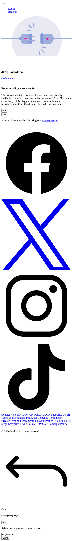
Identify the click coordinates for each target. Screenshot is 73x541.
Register (12, 11)
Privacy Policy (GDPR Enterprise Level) (47, 414)
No (4, 114)
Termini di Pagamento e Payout (27, 420)
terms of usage (49, 120)
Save (5, 538)
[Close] (3, 522)
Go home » (7, 78)
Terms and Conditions (13, 417)
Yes (4, 110)
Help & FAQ (18, 414)
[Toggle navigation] (3, 3)
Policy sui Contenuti (37, 417)
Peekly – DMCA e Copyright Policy (47, 423)
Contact (6, 414)
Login (11, 8)
